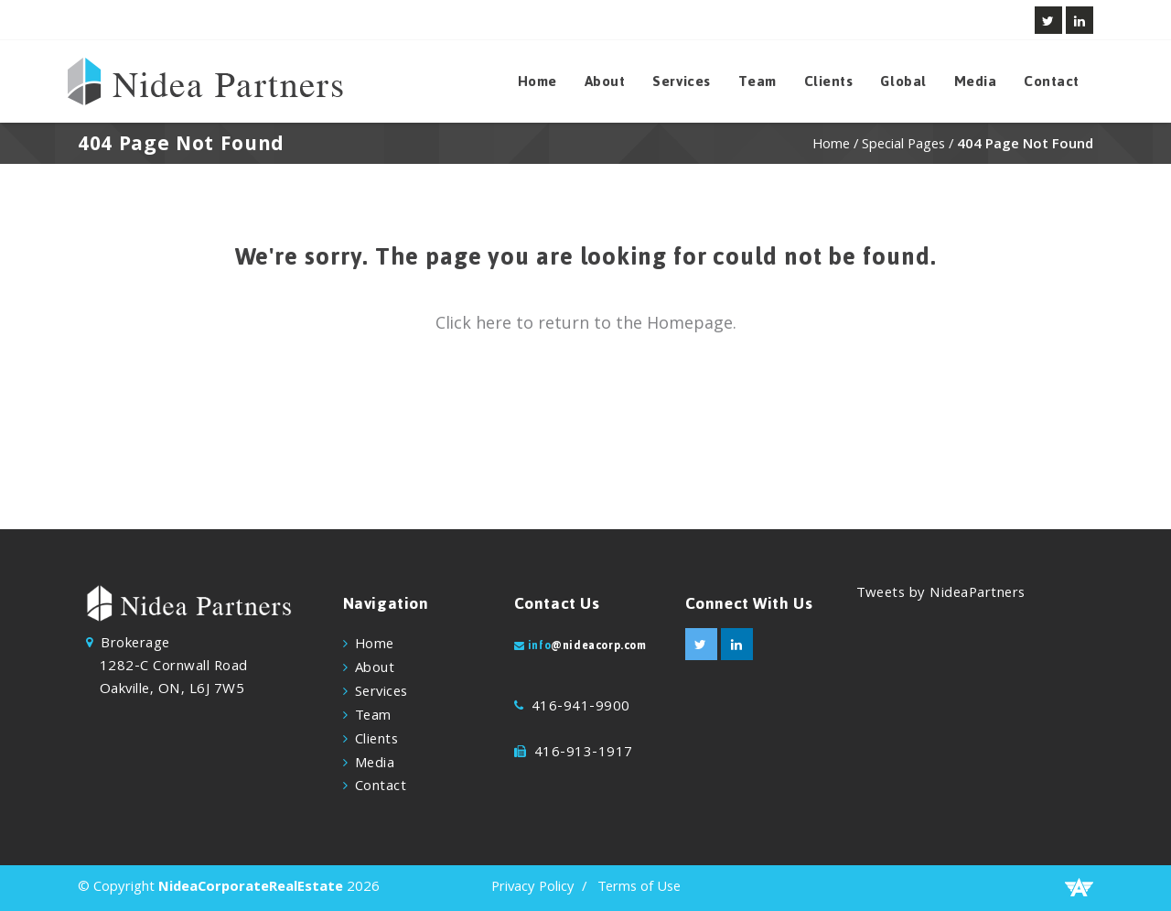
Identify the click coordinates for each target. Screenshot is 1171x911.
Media (975, 81)
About (605, 81)
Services (681, 81)
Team (757, 81)
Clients (829, 81)
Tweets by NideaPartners (941, 594)
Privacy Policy (533, 888)
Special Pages (903, 145)
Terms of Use (639, 888)
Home (537, 81)
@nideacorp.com (598, 645)
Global (903, 81)
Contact (1052, 81)
